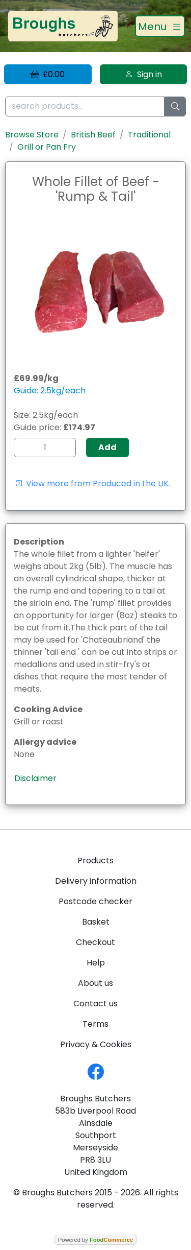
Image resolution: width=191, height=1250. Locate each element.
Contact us (95, 1003)
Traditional (149, 134)
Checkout (95, 942)
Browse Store (32, 134)
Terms (95, 1024)
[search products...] (85, 106)
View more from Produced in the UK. (92, 483)
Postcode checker (95, 901)
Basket (96, 922)
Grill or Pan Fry (46, 147)
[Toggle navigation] (160, 26)
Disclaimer (35, 778)
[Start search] (175, 106)
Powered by (95, 1240)
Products (95, 860)
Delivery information (96, 881)
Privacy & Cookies (95, 1044)
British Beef (93, 134)
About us (95, 983)
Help (96, 963)
